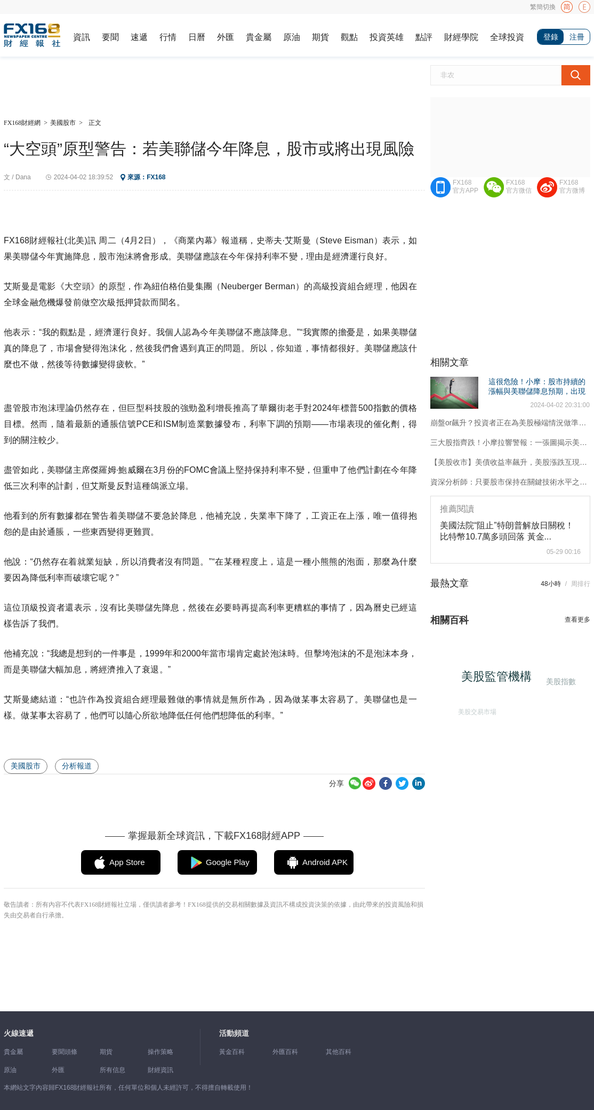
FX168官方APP (465, 186)
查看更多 (577, 619)
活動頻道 (234, 1033)
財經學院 (461, 37)
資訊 (81, 37)
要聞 (110, 37)
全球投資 (507, 37)
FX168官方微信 (519, 186)
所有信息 (112, 1070)
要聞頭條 (64, 1052)
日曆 (196, 37)
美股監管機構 (499, 679)
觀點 (349, 37)
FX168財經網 (22, 122)
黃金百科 (232, 1052)
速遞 (139, 37)
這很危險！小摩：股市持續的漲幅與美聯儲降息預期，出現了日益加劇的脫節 (536, 391)
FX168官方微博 (572, 186)
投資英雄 (387, 37)
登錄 (550, 37)
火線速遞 (19, 1033)
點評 (423, 37)
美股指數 (560, 681)
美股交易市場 (475, 710)
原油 (291, 37)
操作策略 (160, 1052)
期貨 (320, 37)
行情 (167, 37)
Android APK (325, 862)
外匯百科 (285, 1052)
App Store (127, 862)
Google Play (228, 862)
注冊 (576, 37)
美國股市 (63, 122)
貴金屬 (258, 37)
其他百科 (338, 1052)
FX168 (156, 177)
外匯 (225, 37)
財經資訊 (160, 1070)
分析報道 (77, 766)
